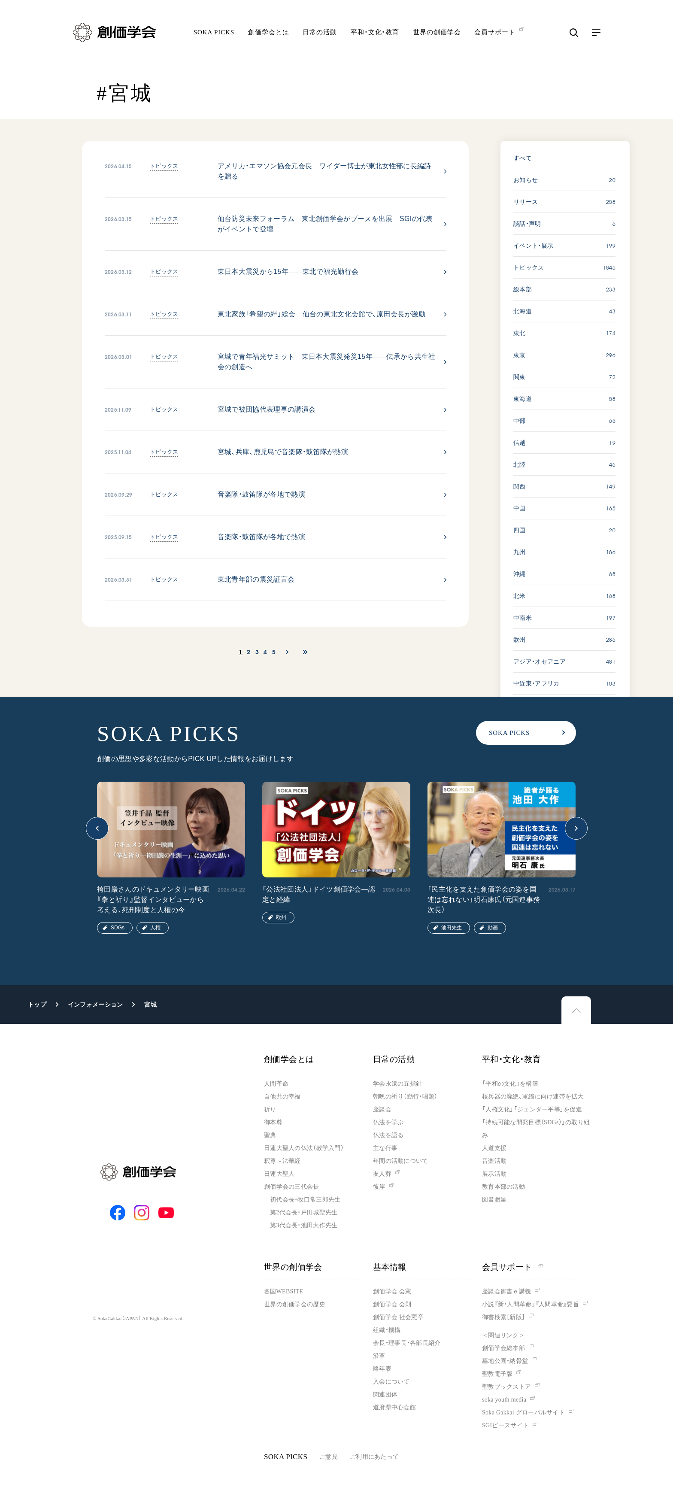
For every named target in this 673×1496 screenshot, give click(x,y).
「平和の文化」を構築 (510, 1083)
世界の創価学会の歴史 (294, 1304)
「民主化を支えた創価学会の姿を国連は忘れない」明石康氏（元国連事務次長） (483, 899)
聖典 (270, 1135)
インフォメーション (95, 1004)
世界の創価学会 (437, 32)
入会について (391, 1381)
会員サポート (512, 1266)
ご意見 (328, 1457)
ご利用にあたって (374, 1457)
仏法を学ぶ (388, 1122)
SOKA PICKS (214, 32)
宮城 (150, 1004)
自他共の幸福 (282, 1096)
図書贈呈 (494, 1199)
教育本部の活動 (503, 1186)
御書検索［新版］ (503, 1317)
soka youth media (504, 1399)
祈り (270, 1109)
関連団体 (385, 1394)
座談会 (382, 1109)
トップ (37, 1004)
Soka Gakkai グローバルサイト (523, 1412)
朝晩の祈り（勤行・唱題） (405, 1096)
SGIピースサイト (505, 1425)
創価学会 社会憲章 (398, 1317)
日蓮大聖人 (279, 1174)
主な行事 (385, 1148)
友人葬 (382, 1174)
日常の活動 (320, 32)
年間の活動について (400, 1161)
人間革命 (276, 1083)
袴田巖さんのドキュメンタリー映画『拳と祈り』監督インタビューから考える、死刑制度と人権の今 (153, 899)
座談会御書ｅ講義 (506, 1291)
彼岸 (379, 1186)
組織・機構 (386, 1330)
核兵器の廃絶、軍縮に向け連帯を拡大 (533, 1096)
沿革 (379, 1356)
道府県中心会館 (394, 1407)
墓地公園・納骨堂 (505, 1361)
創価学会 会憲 (392, 1291)
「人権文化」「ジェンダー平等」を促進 (532, 1109)
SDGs (117, 928)
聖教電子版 (497, 1374)
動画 (493, 928)
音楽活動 (494, 1161)
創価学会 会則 (392, 1304)
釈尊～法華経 (282, 1161)
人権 (155, 928)
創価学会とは (268, 32)
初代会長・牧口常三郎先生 (305, 1199)
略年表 (382, 1369)
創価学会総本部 (503, 1348)
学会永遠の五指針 (397, 1083)
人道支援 (494, 1148)
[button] (97, 828)
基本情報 (389, 1266)
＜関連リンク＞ (503, 1335)
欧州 (281, 917)
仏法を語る (388, 1135)
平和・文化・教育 (375, 32)
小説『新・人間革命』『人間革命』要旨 (530, 1304)
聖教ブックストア (506, 1387)
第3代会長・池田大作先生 (303, 1225)
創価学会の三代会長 (291, 1186)
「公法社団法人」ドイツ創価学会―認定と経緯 (318, 894)
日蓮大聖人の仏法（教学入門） (304, 1148)
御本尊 (273, 1122)
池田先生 (451, 928)
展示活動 (494, 1174)
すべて (522, 158)
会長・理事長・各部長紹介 (406, 1343)
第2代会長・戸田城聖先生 (303, 1212)
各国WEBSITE (283, 1291)
